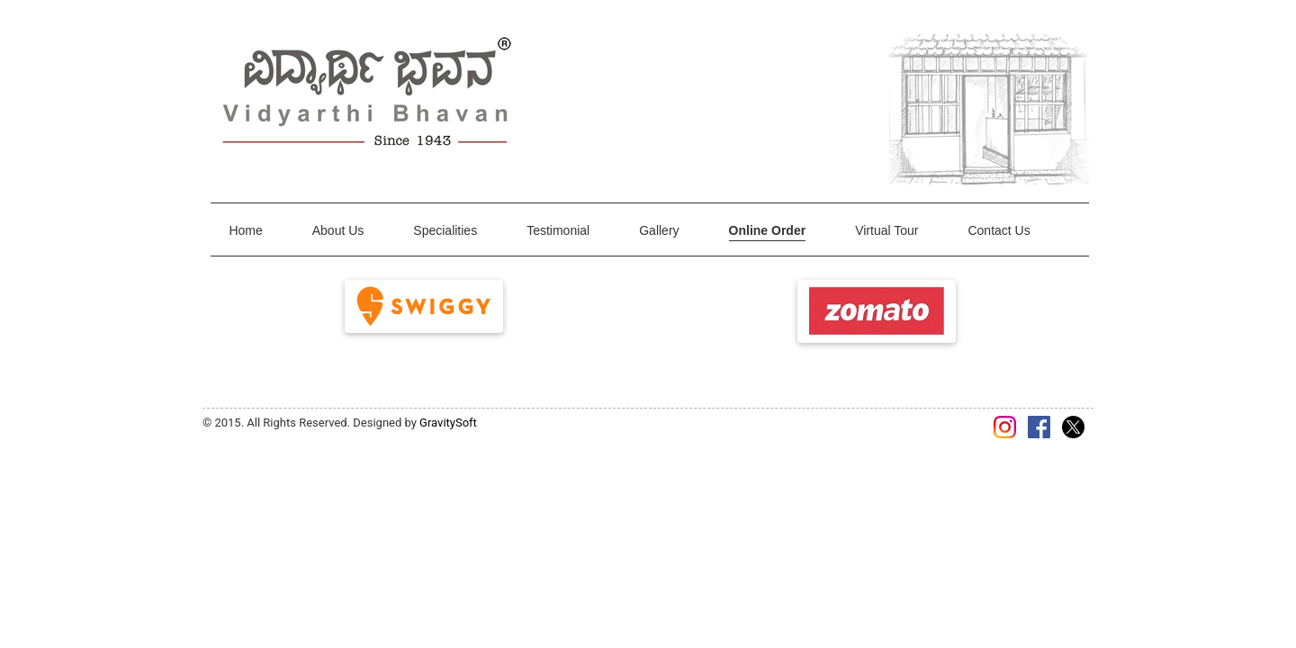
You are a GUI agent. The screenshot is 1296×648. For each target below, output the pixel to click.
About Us (338, 230)
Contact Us (999, 230)
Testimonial (558, 230)
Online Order (767, 230)
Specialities (445, 230)
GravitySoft (448, 422)
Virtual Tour (886, 230)
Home (245, 230)
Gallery (659, 230)
